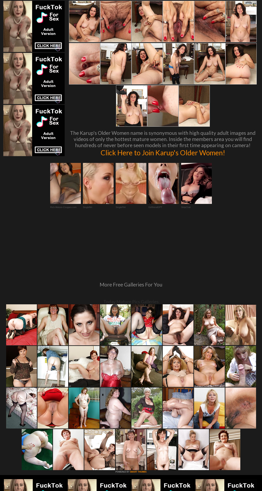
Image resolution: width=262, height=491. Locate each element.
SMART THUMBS (138, 416)
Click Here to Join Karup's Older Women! (162, 152)
